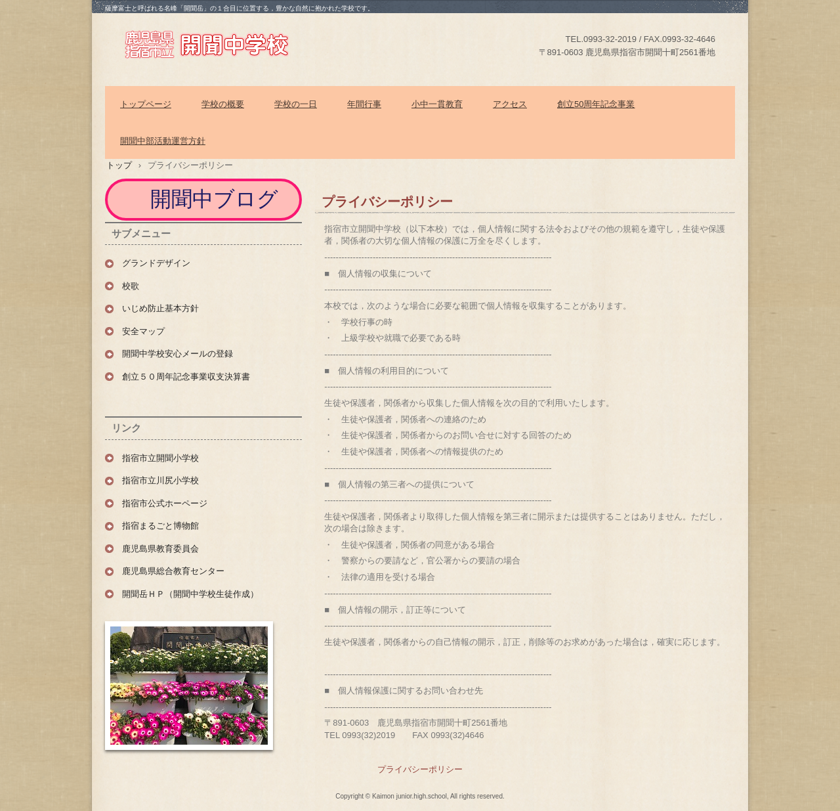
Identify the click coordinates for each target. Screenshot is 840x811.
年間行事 (364, 104)
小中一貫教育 (437, 104)
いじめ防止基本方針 (160, 308)
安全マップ (143, 331)
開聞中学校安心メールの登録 (177, 354)
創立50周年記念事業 (596, 104)
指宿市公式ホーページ (164, 503)
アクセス (510, 104)
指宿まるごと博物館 (160, 526)
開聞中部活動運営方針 (162, 141)
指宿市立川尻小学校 (160, 480)
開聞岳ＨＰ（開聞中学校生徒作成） (190, 594)
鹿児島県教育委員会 (160, 549)
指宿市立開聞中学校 (223, 43)
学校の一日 (295, 104)
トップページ (145, 104)
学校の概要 (222, 104)
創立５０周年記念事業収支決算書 (186, 377)
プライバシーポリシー (420, 769)
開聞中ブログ (216, 199)
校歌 (130, 286)
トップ (119, 165)
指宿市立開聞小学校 (160, 458)
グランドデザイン (156, 263)
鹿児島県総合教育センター (173, 571)
